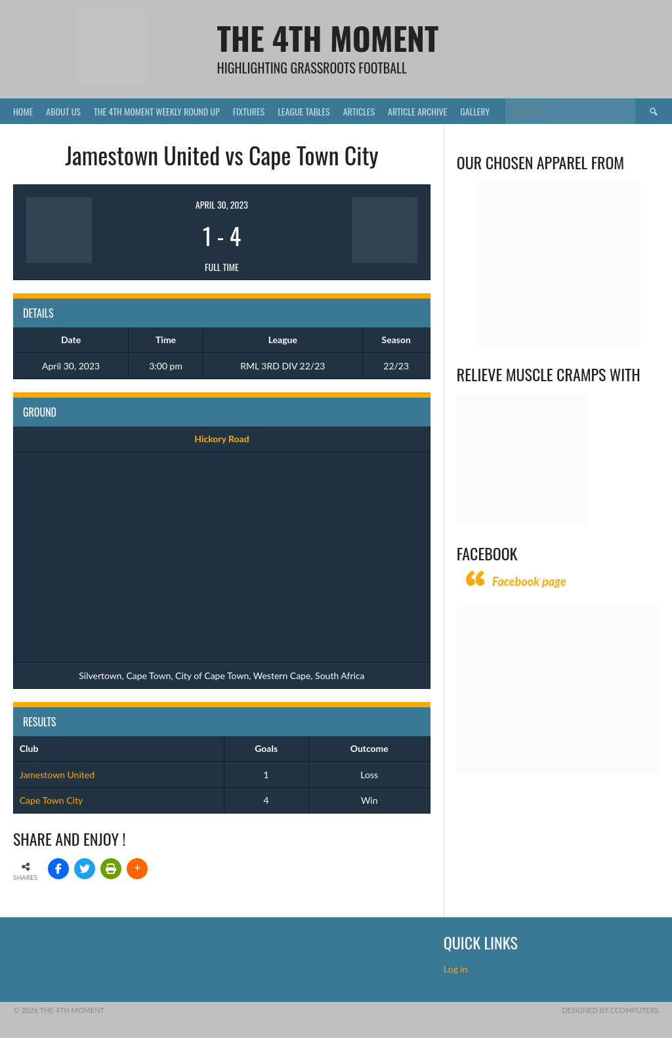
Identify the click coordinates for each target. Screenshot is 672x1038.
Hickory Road (221, 438)
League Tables (303, 111)
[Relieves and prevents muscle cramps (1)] (522, 521)
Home (23, 111)
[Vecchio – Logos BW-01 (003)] (558, 342)
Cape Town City (51, 800)
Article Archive (417, 111)
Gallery (475, 111)
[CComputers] (558, 771)
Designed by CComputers (610, 1010)
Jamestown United (57, 774)
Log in (457, 968)
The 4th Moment (327, 37)
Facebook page (529, 581)
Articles (359, 111)
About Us (63, 111)
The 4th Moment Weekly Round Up (157, 111)
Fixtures (249, 111)
